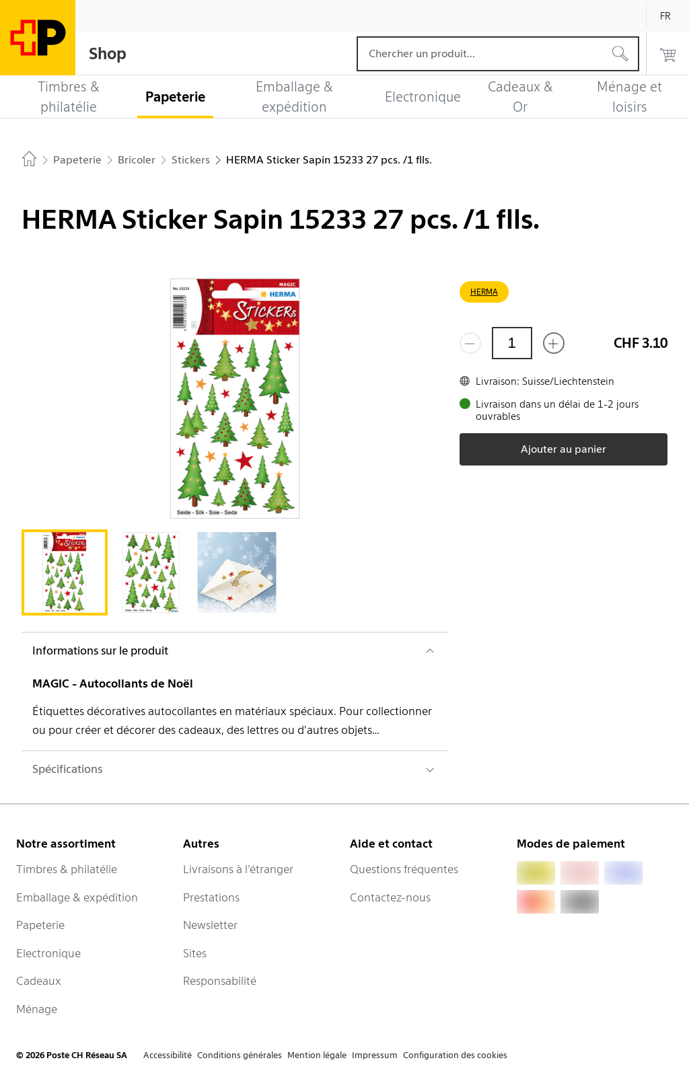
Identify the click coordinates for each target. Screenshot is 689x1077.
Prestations (211, 897)
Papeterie (40, 925)
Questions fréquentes (404, 869)
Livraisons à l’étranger (238, 869)
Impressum (375, 1055)
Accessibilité (167, 1055)
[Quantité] (512, 343)
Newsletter (210, 925)
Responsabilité (219, 981)
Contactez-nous (390, 897)
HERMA (484, 292)
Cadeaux (38, 981)
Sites (195, 953)
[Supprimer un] (470, 343)
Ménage (36, 1009)
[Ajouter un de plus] (554, 343)
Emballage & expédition (77, 897)
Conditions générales (239, 1055)
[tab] (65, 572)
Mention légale (317, 1055)
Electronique (48, 953)
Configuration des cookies (455, 1055)
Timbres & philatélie (66, 869)
